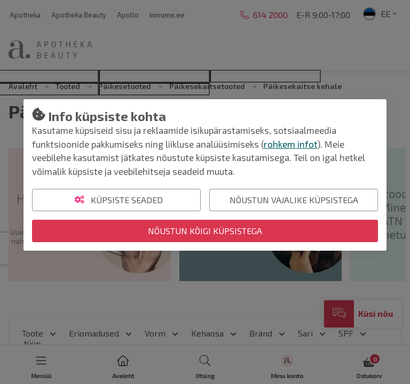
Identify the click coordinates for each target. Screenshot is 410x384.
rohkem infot (290, 144)
